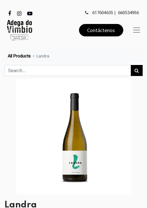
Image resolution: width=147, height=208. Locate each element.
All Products (19, 56)
